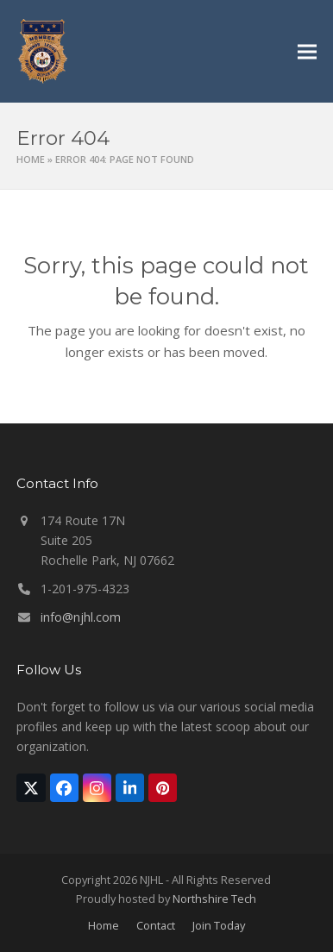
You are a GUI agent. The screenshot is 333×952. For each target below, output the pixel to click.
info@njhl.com (81, 617)
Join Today (218, 925)
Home (30, 159)
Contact (155, 925)
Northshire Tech (214, 898)
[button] (307, 51)
